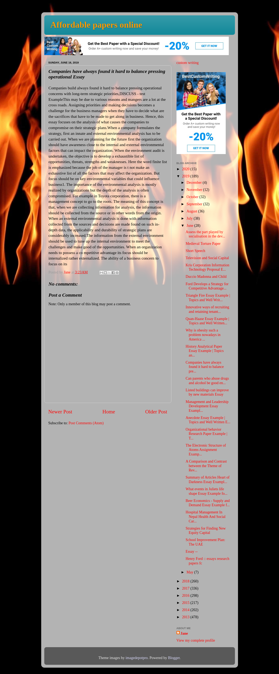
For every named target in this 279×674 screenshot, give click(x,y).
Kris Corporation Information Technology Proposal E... (207, 267)
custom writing (188, 63)
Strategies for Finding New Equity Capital (205, 530)
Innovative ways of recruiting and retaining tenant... (207, 309)
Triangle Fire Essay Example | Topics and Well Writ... (208, 297)
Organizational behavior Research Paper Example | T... (206, 433)
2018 (186, 581)
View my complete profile (196, 640)
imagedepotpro (137, 658)
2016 (186, 595)
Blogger (174, 658)
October (193, 197)
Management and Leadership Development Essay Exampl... (207, 406)
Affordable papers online (96, 25)
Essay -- (191, 551)
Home (108, 411)
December (195, 182)
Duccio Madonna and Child (206, 277)
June (190, 226)
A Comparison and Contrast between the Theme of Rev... (206, 465)
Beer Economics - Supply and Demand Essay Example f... (208, 503)
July (190, 218)
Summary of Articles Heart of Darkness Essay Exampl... (207, 479)
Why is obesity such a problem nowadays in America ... (203, 334)
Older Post (156, 411)
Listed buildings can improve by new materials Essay (207, 392)
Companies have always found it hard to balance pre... (205, 366)
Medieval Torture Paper (203, 244)
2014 (186, 610)
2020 (186, 169)
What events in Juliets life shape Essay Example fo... (206, 491)
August (192, 211)
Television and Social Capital (207, 258)
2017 (186, 588)
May (190, 572)
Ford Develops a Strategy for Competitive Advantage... (207, 286)
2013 (186, 617)
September (195, 204)
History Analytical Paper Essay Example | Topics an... (204, 350)
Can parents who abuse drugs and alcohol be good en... (207, 380)
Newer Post (60, 411)
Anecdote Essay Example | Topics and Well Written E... (208, 420)
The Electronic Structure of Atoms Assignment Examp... (206, 449)
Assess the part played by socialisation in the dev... (205, 234)
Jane (184, 633)
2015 (186, 603)
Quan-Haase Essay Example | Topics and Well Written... (207, 321)
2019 (186, 176)
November (195, 190)
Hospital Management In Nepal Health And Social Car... (205, 516)
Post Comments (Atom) (86, 423)
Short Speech (195, 251)
